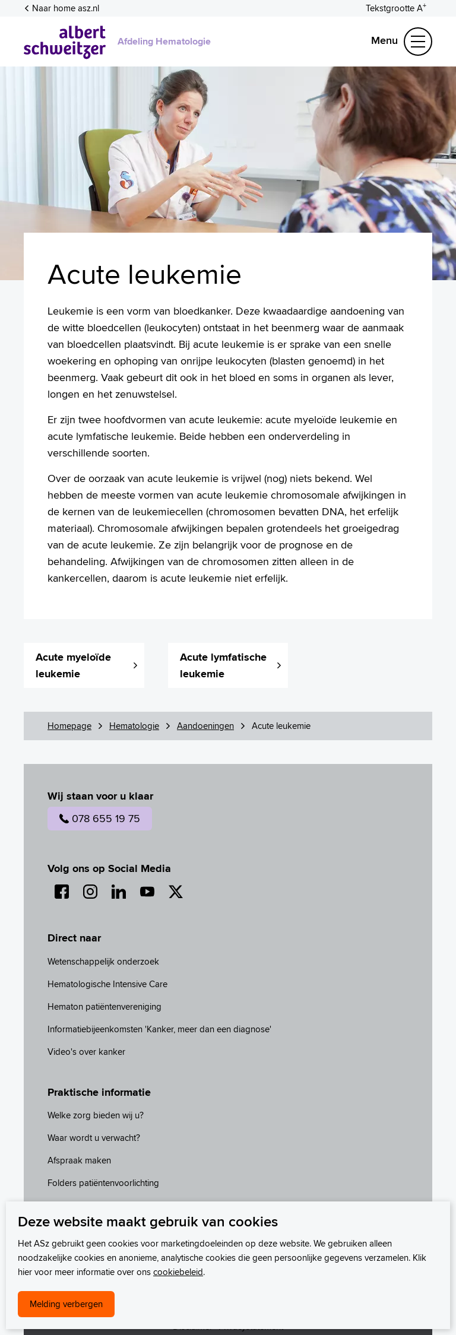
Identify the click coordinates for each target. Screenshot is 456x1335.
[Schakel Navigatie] (418, 41)
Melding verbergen (66, 1304)
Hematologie (134, 725)
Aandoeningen (205, 725)
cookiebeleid (178, 1272)
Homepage (69, 725)
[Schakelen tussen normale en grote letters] (396, 7)
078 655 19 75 (99, 818)
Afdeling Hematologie (164, 41)
